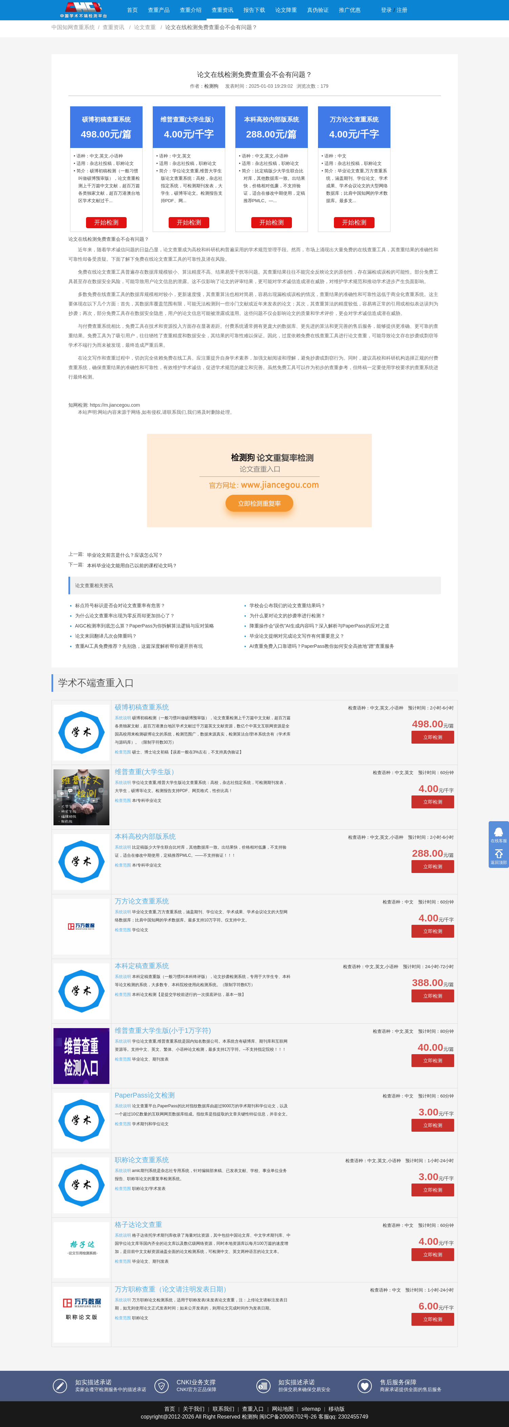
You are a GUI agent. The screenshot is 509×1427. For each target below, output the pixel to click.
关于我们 (194, 1409)
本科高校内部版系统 (145, 836)
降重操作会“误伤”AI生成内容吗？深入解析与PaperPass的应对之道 (319, 626)
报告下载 (254, 10)
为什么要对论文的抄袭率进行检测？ (287, 615)
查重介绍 (191, 10)
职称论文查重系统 (142, 1160)
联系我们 (223, 1409)
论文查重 (145, 27)
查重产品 (159, 10)
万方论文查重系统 (142, 901)
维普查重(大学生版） (146, 771)
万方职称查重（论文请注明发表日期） (172, 1289)
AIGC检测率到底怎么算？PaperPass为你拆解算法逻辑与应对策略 (144, 626)
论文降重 (286, 10)
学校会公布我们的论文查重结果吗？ (287, 605)
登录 (386, 10)
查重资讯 (222, 10)
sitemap (311, 1409)
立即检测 (432, 737)
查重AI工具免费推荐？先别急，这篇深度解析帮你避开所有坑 (139, 646)
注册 (402, 10)
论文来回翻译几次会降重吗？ (106, 636)
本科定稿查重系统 (142, 966)
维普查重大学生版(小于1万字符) (163, 1030)
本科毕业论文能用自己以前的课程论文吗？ (132, 565)
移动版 (336, 1409)
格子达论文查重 (138, 1224)
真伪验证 (318, 10)
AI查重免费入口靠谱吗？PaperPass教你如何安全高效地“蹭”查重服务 (322, 646)
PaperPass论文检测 (145, 1095)
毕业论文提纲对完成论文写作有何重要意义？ (297, 636)
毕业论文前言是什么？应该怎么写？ (125, 555)
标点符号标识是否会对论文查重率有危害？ (120, 605)
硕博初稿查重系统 (142, 707)
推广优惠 (350, 10)
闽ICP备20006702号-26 (288, 1417)
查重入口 (253, 1409)
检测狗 (211, 86)
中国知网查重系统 (73, 27)
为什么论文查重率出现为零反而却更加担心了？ (125, 615)
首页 (132, 10)
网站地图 (283, 1409)
